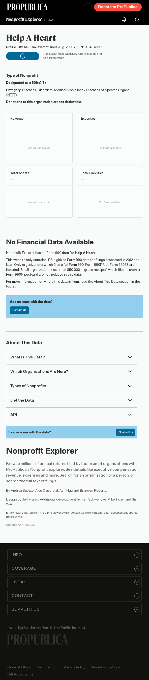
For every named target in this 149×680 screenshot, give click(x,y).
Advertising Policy (106, 667)
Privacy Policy (74, 667)
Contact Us (19, 310)
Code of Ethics (19, 667)
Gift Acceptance (20, 674)
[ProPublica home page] (37, 639)
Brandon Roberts (93, 490)
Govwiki (17, 516)
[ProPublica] (27, 7)
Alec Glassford (46, 490)
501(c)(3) (39, 83)
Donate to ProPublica (118, 6)
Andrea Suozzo (22, 490)
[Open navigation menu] (88, 7)
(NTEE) (11, 95)
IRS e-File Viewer (50, 512)
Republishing (47, 667)
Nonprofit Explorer (24, 19)
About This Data (106, 281)
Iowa (50, 20)
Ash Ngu (66, 490)
